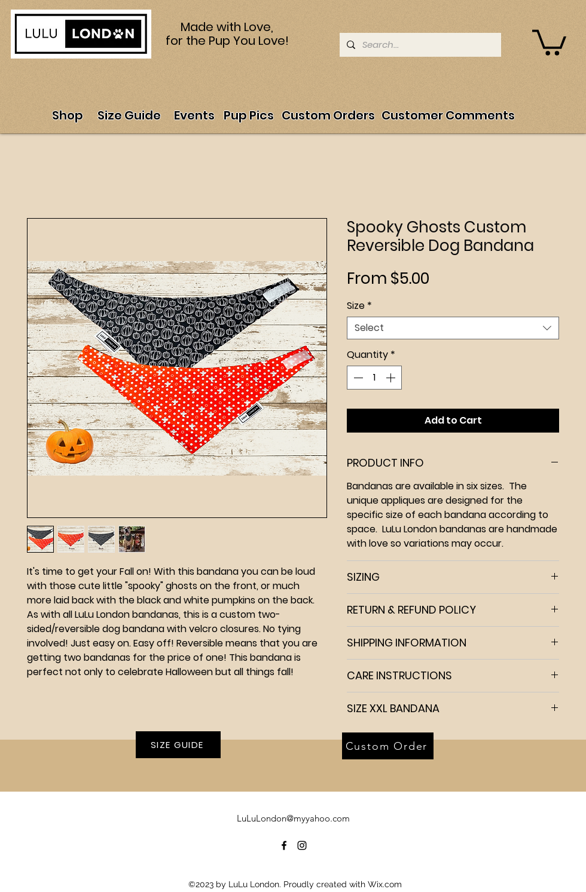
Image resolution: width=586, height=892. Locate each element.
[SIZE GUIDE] (178, 744)
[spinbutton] (374, 377)
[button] (549, 41)
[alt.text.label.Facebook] (284, 845)
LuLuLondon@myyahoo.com (293, 818)
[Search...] (419, 45)
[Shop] (67, 115)
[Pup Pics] (248, 115)
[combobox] (453, 328)
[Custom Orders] (328, 115)
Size (359, 306)
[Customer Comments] (448, 115)
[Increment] (391, 377)
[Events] (194, 115)
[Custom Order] (388, 745)
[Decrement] (357, 377)
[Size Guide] (129, 115)
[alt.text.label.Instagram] (302, 845)
